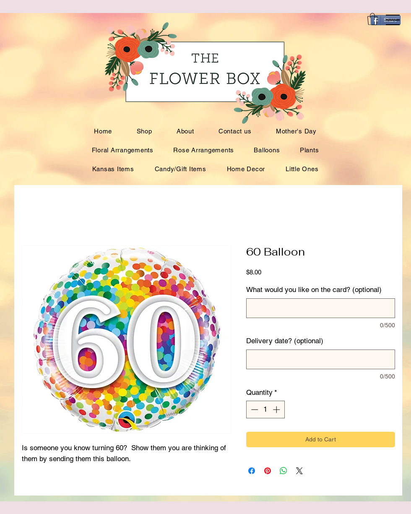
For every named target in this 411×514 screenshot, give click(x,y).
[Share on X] (299, 471)
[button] (393, 20)
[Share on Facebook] (252, 471)
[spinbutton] (265, 409)
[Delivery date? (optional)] (321, 359)
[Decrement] (253, 409)
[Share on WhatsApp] (283, 471)
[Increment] (277, 409)
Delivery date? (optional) (284, 341)
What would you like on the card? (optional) (314, 289)
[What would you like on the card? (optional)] (321, 308)
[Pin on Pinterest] (268, 471)
